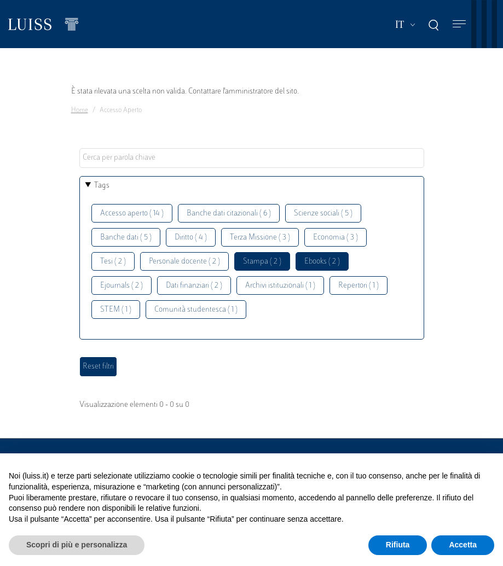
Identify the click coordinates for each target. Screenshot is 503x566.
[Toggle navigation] (459, 24)
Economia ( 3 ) (335, 238)
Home (79, 110)
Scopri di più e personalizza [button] (76, 544)
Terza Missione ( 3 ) (260, 238)
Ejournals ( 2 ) (121, 286)
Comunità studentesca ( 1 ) (196, 310)
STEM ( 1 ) (115, 310)
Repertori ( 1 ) (358, 286)
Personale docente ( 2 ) (184, 262)
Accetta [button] (463, 544)
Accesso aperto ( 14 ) (132, 213)
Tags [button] (101, 186)
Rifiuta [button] (398, 544)
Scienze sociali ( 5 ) (323, 213)
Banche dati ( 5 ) (126, 238)
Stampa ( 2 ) (262, 262)
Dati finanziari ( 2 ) (194, 286)
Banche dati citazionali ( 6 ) (229, 213)
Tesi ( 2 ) (113, 262)
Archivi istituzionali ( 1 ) (280, 286)
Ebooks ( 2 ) (322, 262)
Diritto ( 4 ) (191, 238)
